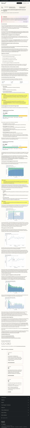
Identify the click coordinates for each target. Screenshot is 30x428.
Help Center (2, 7)
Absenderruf (11, 40)
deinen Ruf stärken (23, 50)
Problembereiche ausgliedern (16, 50)
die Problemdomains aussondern (13, 158)
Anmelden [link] (9, 391)
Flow (13, 156)
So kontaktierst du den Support (20, 346)
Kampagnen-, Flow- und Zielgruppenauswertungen (12, 7)
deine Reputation (21, 158)
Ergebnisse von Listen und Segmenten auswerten (22, 7)
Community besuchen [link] (11, 362)
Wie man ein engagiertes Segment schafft (7, 335)
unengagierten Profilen (16, 39)
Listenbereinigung (25, 27)
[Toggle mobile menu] (28, 3)
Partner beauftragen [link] (11, 375)
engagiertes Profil (4, 41)
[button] (15, 82)
